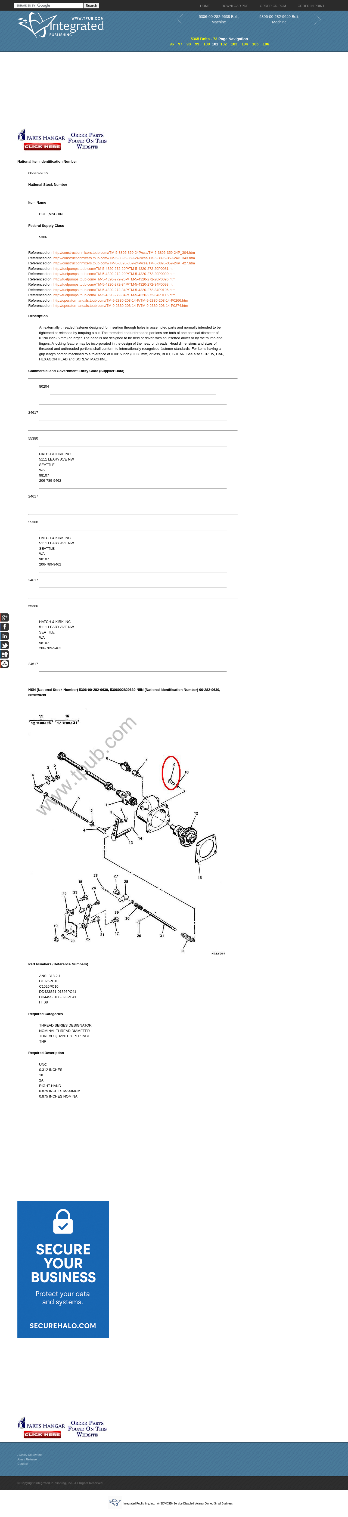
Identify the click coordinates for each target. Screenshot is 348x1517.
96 (172, 44)
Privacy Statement (29, 1454)
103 (234, 44)
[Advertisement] (132, 90)
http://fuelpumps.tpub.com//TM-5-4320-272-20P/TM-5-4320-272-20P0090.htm (115, 274)
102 (223, 44)
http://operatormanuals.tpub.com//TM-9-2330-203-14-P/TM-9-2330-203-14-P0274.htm (121, 306)
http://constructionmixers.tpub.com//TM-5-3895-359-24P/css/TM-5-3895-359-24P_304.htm (124, 253)
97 (180, 44)
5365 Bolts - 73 (204, 39)
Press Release (27, 1459)
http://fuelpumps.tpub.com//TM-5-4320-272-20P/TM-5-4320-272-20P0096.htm (115, 279)
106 (266, 44)
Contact (22, 1463)
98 (189, 44)
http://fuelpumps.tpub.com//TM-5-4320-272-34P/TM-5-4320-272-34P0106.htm (115, 290)
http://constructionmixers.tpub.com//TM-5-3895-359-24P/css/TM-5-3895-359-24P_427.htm (124, 263)
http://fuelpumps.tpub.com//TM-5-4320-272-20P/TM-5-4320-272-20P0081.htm (115, 269)
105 (255, 44)
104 (244, 44)
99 (197, 44)
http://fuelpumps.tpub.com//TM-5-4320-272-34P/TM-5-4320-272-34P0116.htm (115, 295)
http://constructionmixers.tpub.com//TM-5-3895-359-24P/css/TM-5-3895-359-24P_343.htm (124, 258)
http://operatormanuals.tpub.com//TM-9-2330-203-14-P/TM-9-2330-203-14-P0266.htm (121, 300)
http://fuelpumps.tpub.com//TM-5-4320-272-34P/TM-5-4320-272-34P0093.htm (115, 284)
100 (206, 44)
